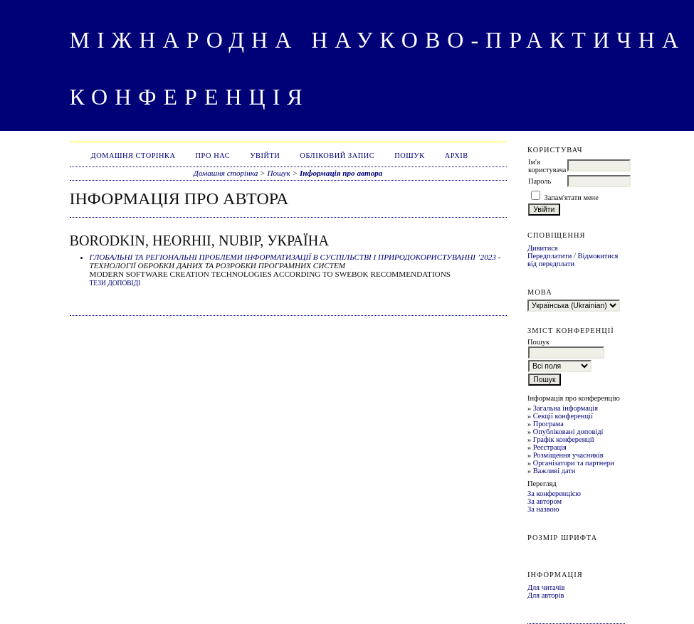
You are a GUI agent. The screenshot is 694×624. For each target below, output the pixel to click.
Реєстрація (550, 447)
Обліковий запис (337, 155)
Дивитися (542, 248)
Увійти (265, 155)
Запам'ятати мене (572, 197)
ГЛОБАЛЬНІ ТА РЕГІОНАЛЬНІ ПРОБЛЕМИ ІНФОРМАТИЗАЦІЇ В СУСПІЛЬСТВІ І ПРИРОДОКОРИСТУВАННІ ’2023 (293, 257)
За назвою (543, 509)
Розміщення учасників (568, 455)
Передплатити (549, 256)
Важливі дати (554, 471)
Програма (548, 424)
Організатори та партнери (573, 463)
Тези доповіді (115, 283)
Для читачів (545, 587)
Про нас (213, 155)
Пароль (539, 181)
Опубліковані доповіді (568, 431)
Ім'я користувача (547, 166)
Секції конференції (563, 416)
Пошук (409, 155)
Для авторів (545, 595)
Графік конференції (563, 439)
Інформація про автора (341, 173)
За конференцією (554, 493)
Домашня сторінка (133, 155)
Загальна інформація (565, 408)
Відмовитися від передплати (572, 260)
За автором (544, 501)
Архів (456, 155)
